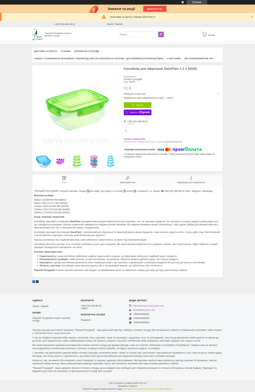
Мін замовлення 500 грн (198, 58)
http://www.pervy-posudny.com (148, 306)
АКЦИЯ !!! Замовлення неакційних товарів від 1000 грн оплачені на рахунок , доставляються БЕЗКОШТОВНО (98, 58)
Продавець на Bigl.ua (127, 386)
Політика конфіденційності (160, 389)
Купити (139, 105)
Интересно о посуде (86, 51)
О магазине (174, 58)
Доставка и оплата (45, 51)
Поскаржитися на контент (135, 389)
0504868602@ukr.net (144, 310)
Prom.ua (142, 383)
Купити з (140, 112)
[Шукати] (161, 34)
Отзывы (66, 51)
